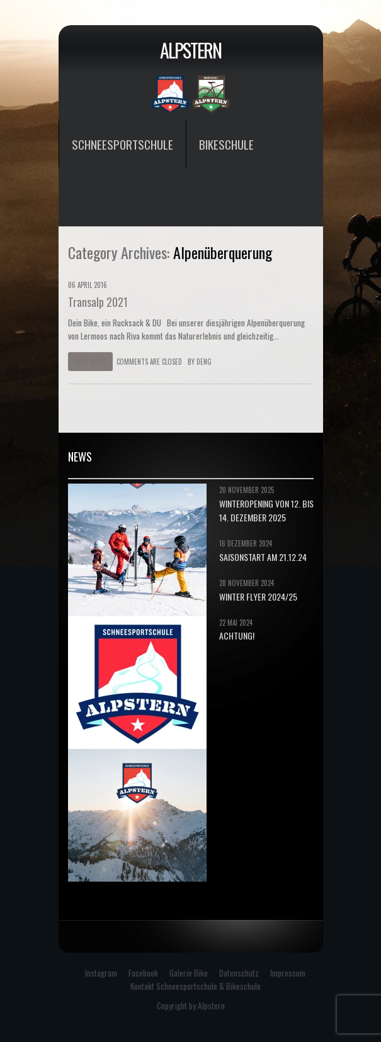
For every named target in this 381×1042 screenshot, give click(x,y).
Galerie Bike (188, 973)
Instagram (101, 973)
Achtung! (236, 635)
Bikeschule (226, 144)
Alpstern (190, 50)
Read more (90, 362)
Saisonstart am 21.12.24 (263, 556)
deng (204, 362)
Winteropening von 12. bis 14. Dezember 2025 (266, 510)
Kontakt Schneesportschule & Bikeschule (195, 986)
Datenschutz (239, 973)
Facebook (143, 973)
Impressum (287, 973)
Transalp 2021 (98, 302)
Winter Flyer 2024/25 (258, 596)
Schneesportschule (122, 144)
